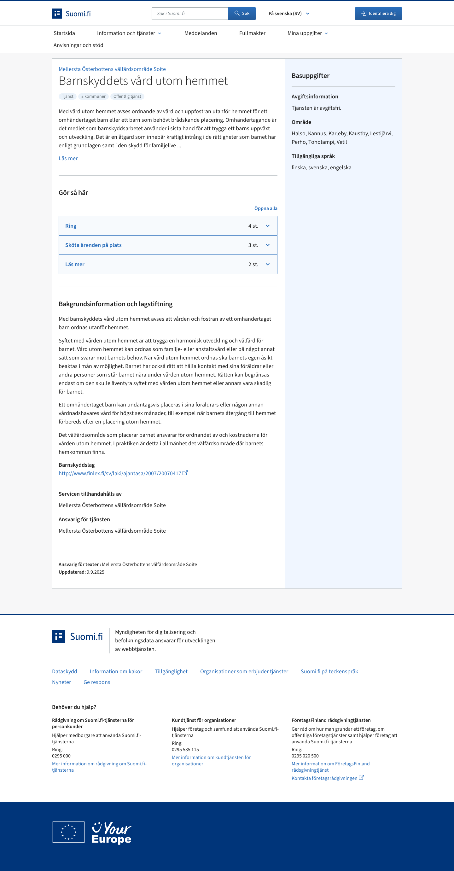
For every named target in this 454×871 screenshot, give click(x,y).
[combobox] (190, 13)
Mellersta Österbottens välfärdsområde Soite (112, 69)
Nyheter (61, 682)
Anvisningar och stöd (78, 45)
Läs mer (68, 158)
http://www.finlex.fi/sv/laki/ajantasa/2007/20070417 (123, 473)
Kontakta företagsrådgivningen (333, 778)
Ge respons (97, 682)
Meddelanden (200, 33)
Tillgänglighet (171, 671)
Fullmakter (252, 33)
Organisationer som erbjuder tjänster (244, 671)
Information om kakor (116, 671)
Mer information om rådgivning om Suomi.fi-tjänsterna (99, 767)
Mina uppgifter (308, 33)
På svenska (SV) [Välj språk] (290, 13)
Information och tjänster (129, 33)
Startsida (64, 33)
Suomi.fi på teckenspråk (329, 671)
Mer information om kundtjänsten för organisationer (211, 760)
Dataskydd (64, 671)
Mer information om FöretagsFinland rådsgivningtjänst (331, 767)
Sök (242, 13)
